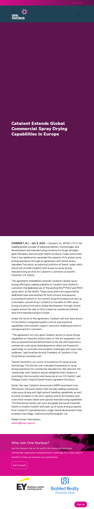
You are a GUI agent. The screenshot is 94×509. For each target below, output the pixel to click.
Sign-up (81, 504)
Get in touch (19, 465)
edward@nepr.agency (23, 423)
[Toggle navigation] (79, 14)
